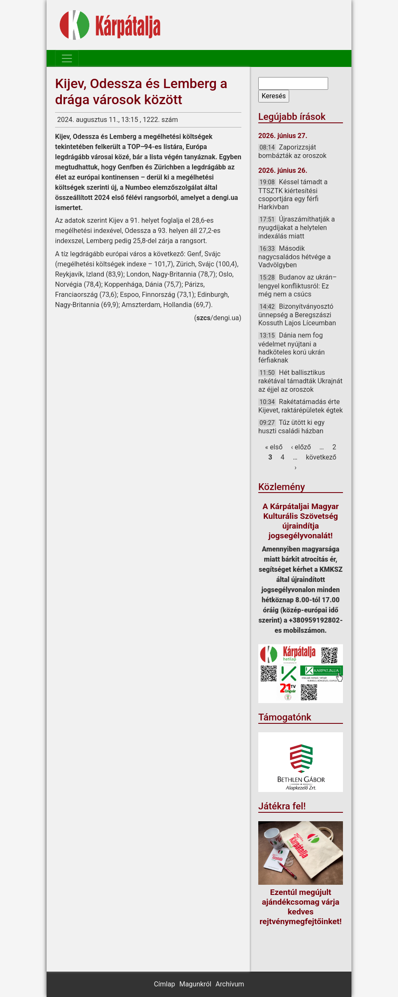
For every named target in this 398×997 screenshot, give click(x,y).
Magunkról (195, 984)
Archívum (230, 984)
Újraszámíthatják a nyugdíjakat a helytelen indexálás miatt (296, 227)
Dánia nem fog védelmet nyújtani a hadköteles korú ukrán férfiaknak (291, 347)
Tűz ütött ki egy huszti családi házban (291, 426)
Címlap (164, 984)
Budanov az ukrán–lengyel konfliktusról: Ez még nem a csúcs (297, 285)
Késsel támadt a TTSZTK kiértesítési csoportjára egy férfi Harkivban (293, 194)
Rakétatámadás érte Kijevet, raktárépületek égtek (300, 406)
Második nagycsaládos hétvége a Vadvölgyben (294, 256)
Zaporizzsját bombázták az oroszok (292, 151)
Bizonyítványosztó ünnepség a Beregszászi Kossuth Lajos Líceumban (297, 314)
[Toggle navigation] (67, 58)
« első (273, 447)
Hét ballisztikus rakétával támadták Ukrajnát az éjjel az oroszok (300, 380)
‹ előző (301, 447)
